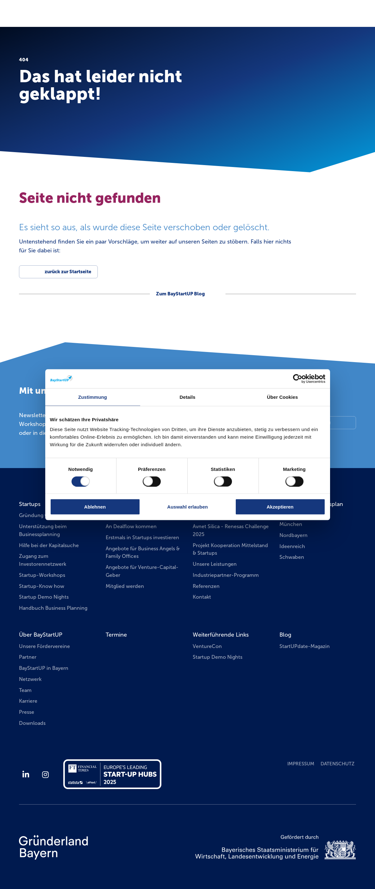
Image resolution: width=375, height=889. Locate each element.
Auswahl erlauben (187, 506)
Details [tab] (188, 396)
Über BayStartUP (40, 634)
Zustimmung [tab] (92, 396)
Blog (285, 634)
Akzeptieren (279, 506)
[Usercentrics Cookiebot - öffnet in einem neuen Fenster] (297, 378)
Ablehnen (95, 506)
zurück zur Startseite (68, 272)
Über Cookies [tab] (282, 396)
